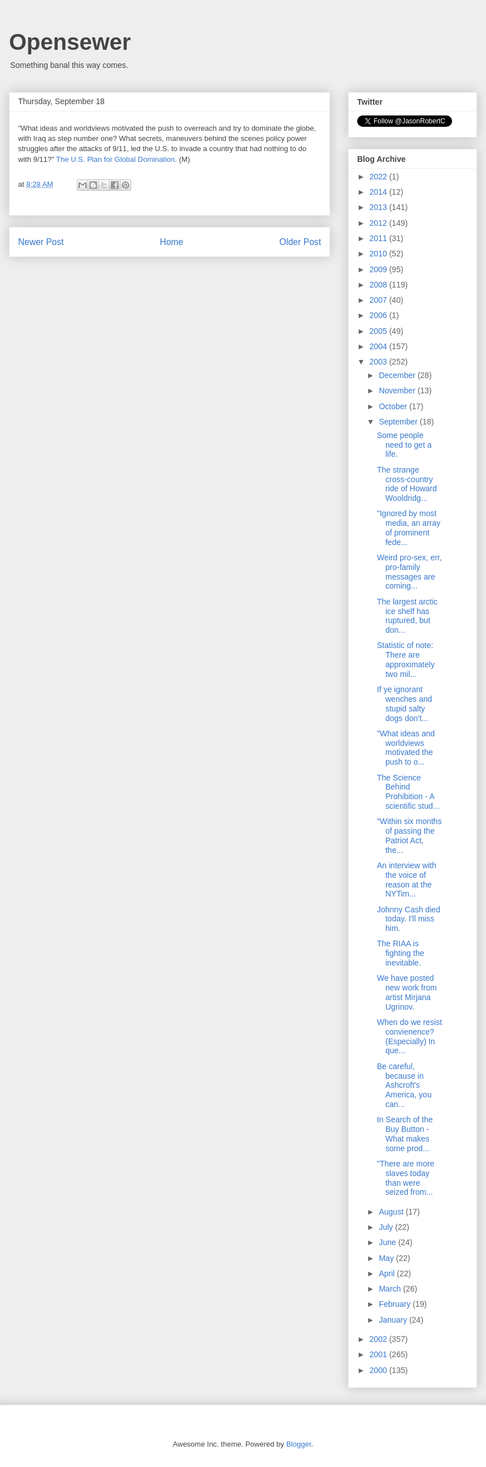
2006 (379, 315)
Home (172, 242)
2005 (379, 331)
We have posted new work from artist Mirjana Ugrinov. (407, 992)
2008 (379, 284)
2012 (379, 223)
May (387, 1258)
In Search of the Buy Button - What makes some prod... (405, 1133)
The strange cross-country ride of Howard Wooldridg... (407, 484)
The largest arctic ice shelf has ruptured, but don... (407, 615)
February (396, 1304)
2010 (379, 253)
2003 (379, 361)
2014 (379, 191)
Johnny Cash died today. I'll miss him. (408, 919)
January (394, 1319)
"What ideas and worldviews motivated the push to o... (406, 747)
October (394, 406)
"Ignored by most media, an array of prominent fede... (408, 527)
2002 (379, 1339)
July (387, 1227)
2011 (379, 238)
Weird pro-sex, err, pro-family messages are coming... (409, 571)
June (388, 1242)
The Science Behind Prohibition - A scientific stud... (408, 791)
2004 (379, 346)
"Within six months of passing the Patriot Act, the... (409, 835)
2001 (379, 1354)
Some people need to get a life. (404, 445)
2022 (379, 176)
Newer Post (41, 242)
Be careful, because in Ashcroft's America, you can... (404, 1085)
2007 (379, 299)
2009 (379, 269)
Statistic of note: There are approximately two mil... (406, 659)
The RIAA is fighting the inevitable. (400, 953)
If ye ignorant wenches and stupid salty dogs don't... (404, 703)
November (398, 390)
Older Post (300, 242)
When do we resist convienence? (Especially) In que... (409, 1036)
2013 (379, 207)
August (392, 1211)
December (398, 375)
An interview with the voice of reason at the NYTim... (406, 879)
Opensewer (70, 41)
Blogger (298, 1444)
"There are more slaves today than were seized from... (405, 1177)
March (391, 1288)
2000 (379, 1370)
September (399, 421)
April (388, 1273)
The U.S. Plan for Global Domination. (116, 159)
